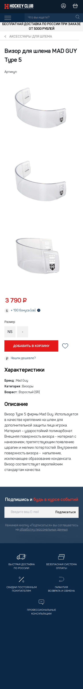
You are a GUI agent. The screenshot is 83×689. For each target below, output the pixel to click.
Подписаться (65, 512)
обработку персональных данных (43, 529)
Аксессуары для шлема (30, 36)
